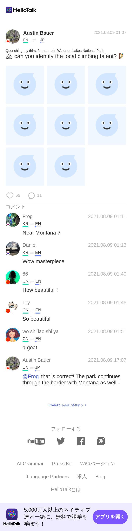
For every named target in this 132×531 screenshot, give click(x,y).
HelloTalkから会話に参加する (65, 405)
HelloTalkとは (66, 489)
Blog (100, 476)
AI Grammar (30, 463)
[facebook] (81, 441)
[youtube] (36, 441)
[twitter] (60, 441)
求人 (82, 476)
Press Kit (62, 463)
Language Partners (48, 476)
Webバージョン (97, 463)
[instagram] (101, 441)
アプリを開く (110, 516)
